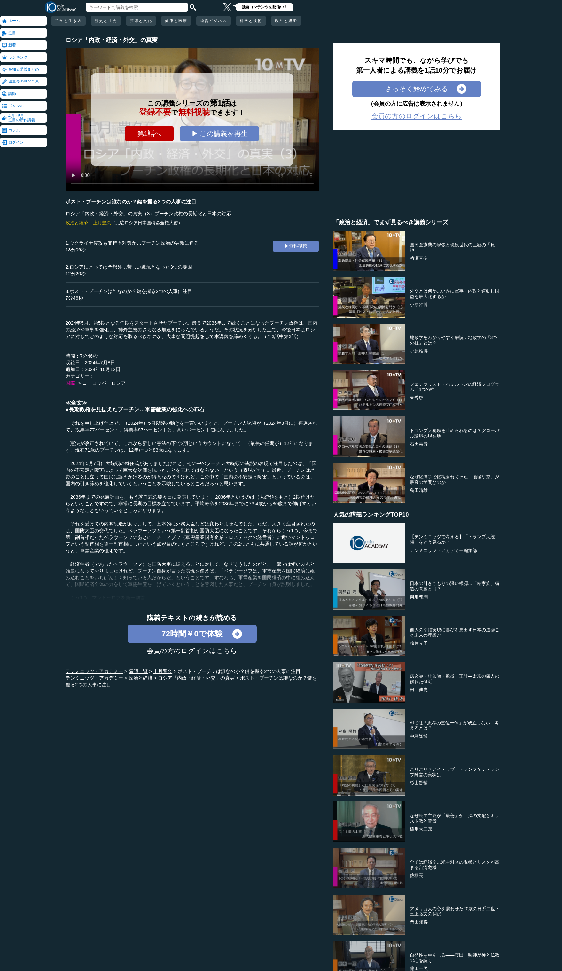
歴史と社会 (106, 21)
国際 (70, 383)
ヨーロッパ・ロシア (104, 383)
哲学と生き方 (68, 21)
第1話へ (149, 133)
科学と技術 (251, 21)
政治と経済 (286, 21)
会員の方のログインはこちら (192, 650)
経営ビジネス (213, 21)
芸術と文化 (141, 21)
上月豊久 (102, 222)
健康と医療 (176, 21)
